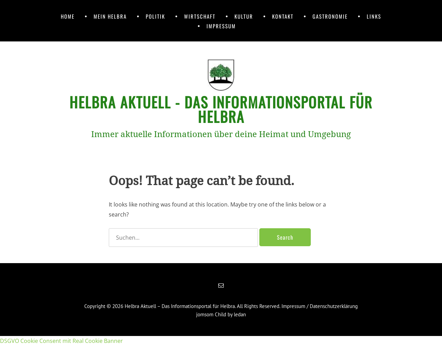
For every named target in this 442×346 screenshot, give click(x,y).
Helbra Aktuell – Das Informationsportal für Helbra (180, 306)
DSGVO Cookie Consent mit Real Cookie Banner (61, 341)
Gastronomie (330, 16)
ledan (240, 314)
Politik (155, 16)
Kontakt (283, 16)
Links (374, 16)
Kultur (243, 16)
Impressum (221, 26)
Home (68, 16)
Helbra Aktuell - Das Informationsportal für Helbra (221, 109)
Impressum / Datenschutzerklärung (319, 306)
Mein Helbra (110, 16)
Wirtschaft (199, 16)
